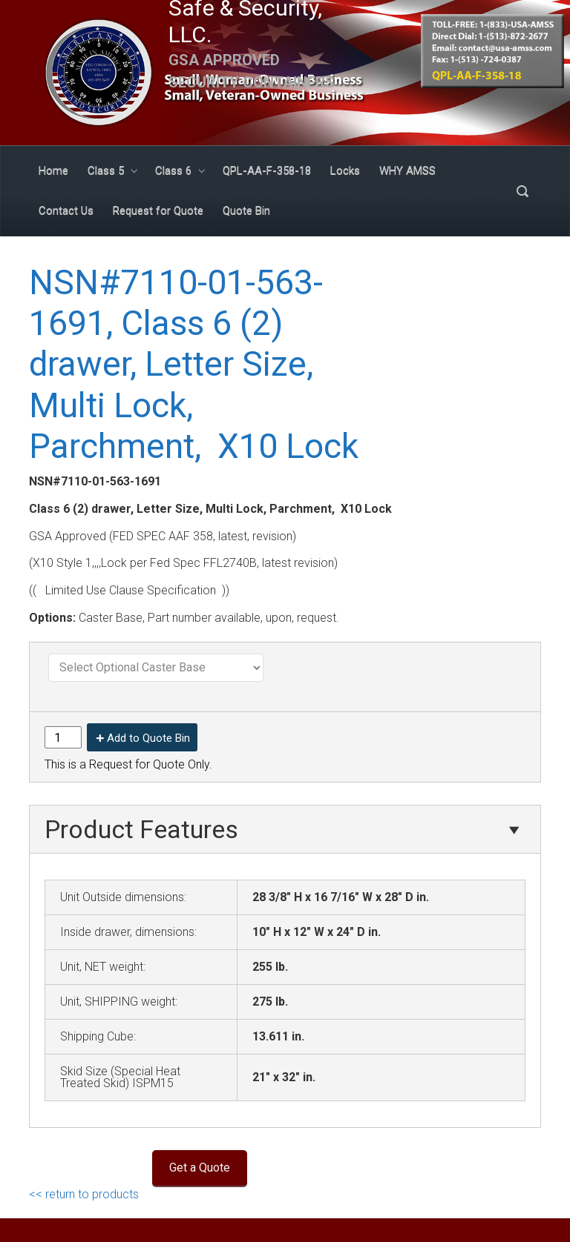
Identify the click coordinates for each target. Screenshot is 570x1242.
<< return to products (84, 1194)
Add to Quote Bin (148, 738)
